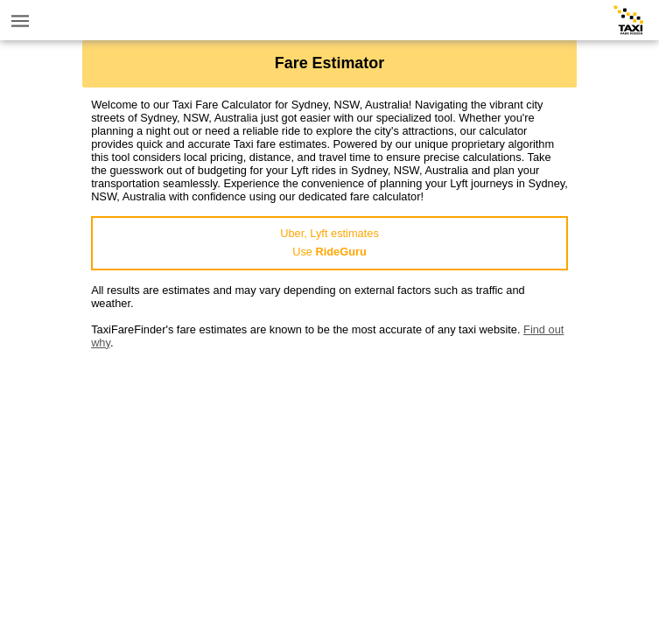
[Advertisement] (329, 471)
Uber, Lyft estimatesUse (329, 242)
